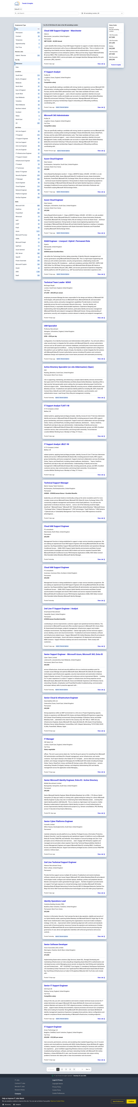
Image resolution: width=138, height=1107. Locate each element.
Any (28, 24)
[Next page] (88, 1064)
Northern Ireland (28, 104)
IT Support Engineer (28, 134)
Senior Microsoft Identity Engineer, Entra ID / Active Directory (71, 775)
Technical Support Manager (56, 478)
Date (17, 63)
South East (28, 71)
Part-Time (28, 43)
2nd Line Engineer (28, 141)
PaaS (28, 223)
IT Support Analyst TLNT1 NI (56, 401)
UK (28, 118)
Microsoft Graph (28, 238)
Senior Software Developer (56, 940)
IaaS (28, 216)
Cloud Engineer (28, 182)
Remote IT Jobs (20, 1082)
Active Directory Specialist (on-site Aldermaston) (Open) (69, 362)
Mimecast (28, 212)
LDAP (28, 219)
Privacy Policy (56, 1082)
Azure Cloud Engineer (53, 154)
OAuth (28, 263)
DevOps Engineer (28, 193)
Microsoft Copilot (28, 260)
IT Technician (28, 163)
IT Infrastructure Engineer (28, 149)
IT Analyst (28, 160)
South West (28, 89)
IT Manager (28, 174)
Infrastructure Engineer (28, 156)
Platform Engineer (28, 189)
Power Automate (28, 256)
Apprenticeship (28, 39)
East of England (28, 85)
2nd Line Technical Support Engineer (60, 858)
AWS (28, 267)
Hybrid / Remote (28, 51)
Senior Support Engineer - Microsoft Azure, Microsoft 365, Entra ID (73, 650)
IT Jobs (17, 1075)
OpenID (28, 252)
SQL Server (28, 249)
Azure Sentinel (28, 245)
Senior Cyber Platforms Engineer (58, 817)
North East (28, 115)
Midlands (28, 78)
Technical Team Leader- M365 (57, 278)
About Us (18, 1092)
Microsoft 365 (28, 201)
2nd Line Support (28, 138)
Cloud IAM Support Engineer (56, 521)
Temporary (28, 35)
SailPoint (28, 241)
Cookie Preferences (58, 1089)
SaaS (28, 271)
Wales (28, 111)
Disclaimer (55, 1092)
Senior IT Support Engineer (56, 981)
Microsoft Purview (28, 230)
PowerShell (28, 208)
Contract (28, 32)
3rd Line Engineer (28, 145)
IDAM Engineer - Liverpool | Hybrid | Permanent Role (67, 236)
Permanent (28, 28)
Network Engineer (28, 185)
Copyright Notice (57, 1079)
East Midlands (28, 93)
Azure (28, 227)
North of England (28, 74)
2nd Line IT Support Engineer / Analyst (61, 604)
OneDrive (28, 205)
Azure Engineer (28, 178)
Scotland (28, 107)
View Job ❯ (101, 59)
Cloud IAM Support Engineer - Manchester (62, 26)
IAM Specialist (50, 321)
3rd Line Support (28, 127)
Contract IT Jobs (20, 1079)
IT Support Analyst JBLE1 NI (56, 440)
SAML (28, 234)
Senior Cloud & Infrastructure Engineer (61, 693)
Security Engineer (28, 171)
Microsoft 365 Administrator (56, 111)
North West (28, 82)
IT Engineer (28, 130)
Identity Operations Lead (55, 896)
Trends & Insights (27, 3)
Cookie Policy (56, 1085)
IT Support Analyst (28, 152)
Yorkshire (28, 96)
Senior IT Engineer (28, 167)
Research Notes (20, 1085)
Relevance (19, 59)
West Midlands (28, 100)
